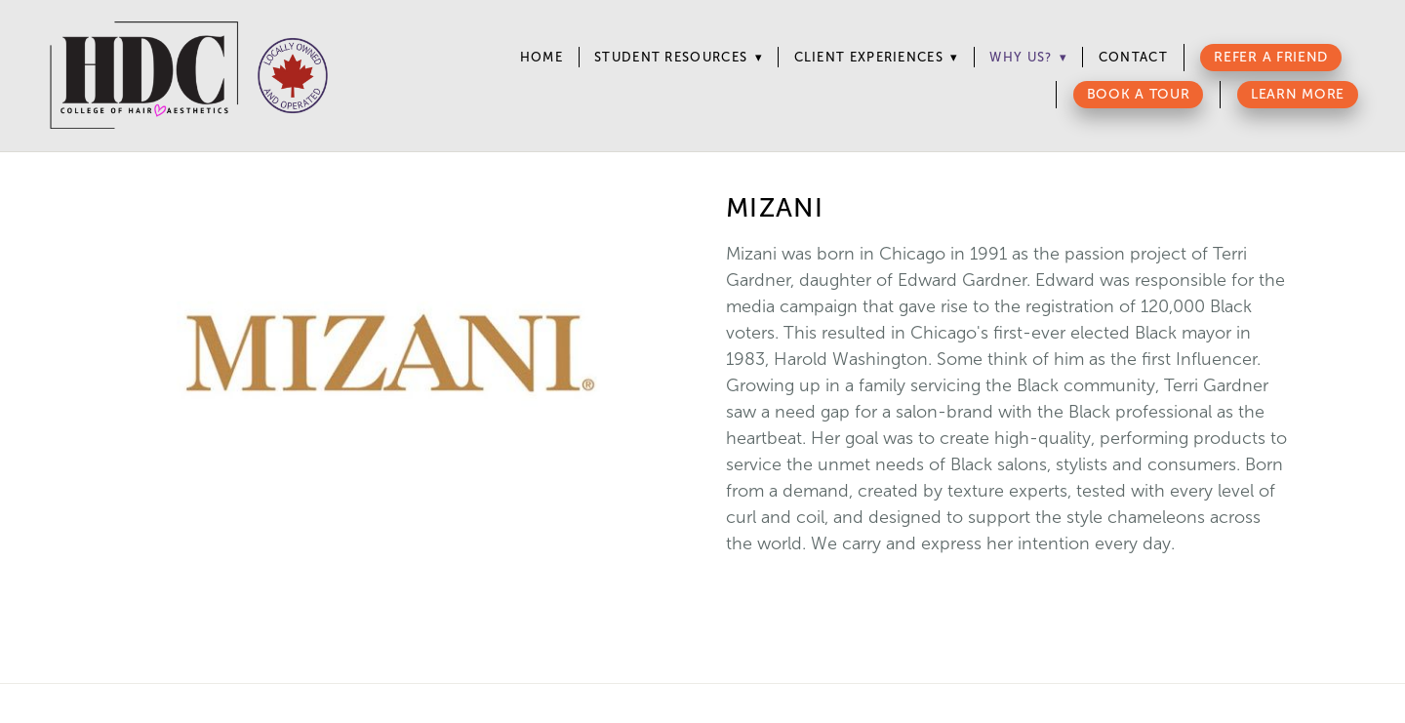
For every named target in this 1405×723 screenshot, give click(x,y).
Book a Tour (1138, 94)
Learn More (1298, 94)
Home (541, 57)
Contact (1133, 57)
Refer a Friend (1271, 57)
